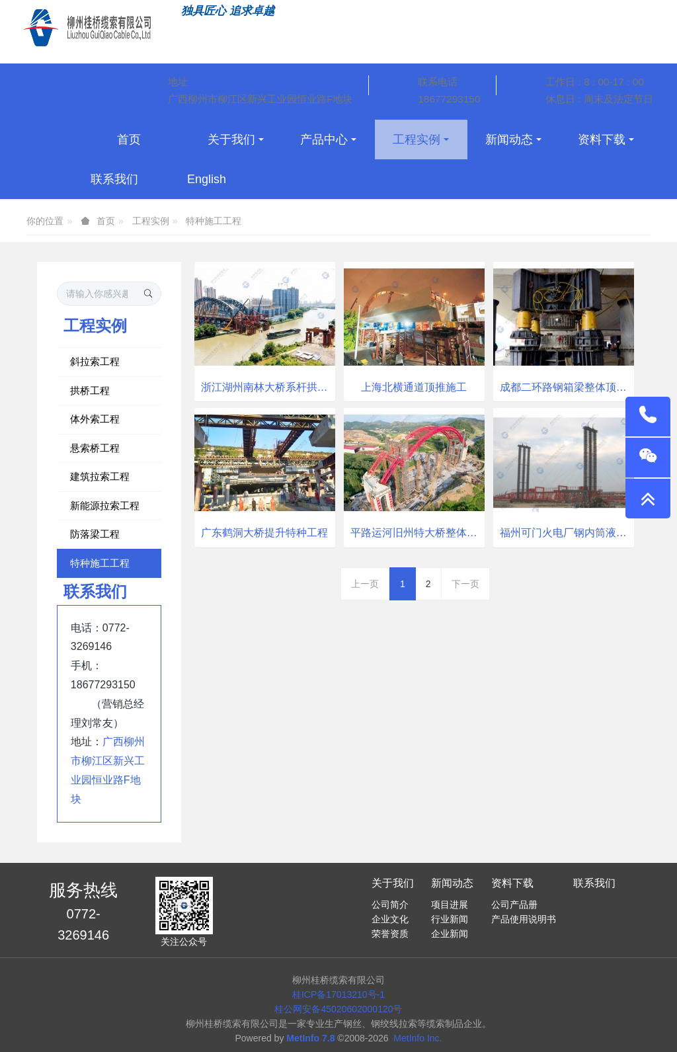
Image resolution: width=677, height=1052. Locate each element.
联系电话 (438, 81)
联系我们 (594, 883)
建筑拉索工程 (100, 476)
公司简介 (390, 904)
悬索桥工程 (95, 448)
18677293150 (449, 98)
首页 (129, 139)
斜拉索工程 (95, 361)
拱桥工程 (90, 390)
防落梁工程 (95, 534)
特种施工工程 (213, 221)
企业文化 (390, 919)
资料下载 (512, 883)
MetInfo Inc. (417, 1038)
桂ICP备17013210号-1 (338, 994)
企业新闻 (449, 933)
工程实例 (150, 221)
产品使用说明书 (523, 919)
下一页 (465, 584)
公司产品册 (514, 904)
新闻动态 (452, 883)
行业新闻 (449, 919)
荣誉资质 (390, 933)
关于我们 (393, 883)
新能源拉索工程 (104, 505)
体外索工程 (95, 419)
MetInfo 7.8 (310, 1038)
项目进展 (449, 904)
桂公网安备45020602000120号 (338, 1009)
